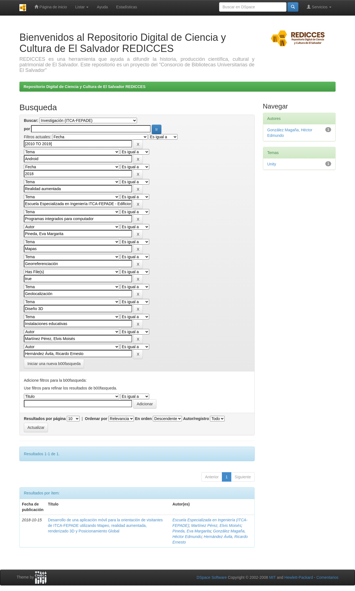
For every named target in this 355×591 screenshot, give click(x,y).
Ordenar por (96, 418)
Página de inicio (50, 6)
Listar (81, 7)
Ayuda (102, 7)
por (27, 129)
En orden (143, 418)
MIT (272, 577)
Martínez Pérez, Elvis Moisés (216, 525)
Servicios (319, 6)
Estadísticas (126, 7)
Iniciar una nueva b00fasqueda (53, 363)
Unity (271, 164)
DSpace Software (212, 577)
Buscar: (31, 120)
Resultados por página (45, 418)
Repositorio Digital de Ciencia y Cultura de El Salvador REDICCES (85, 86)
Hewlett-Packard (298, 577)
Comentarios (327, 577)
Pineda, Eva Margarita (192, 531)
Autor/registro (196, 418)
